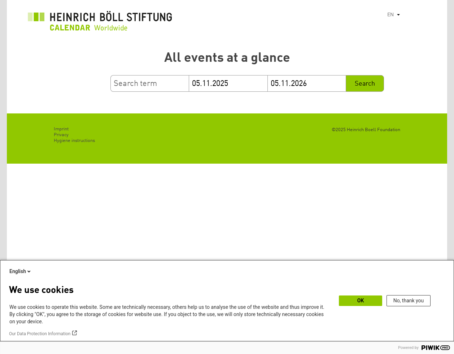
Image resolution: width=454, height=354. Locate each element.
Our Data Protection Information (39, 333)
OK (360, 300)
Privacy (61, 135)
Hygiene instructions (74, 140)
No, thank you (408, 300)
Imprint (61, 129)
